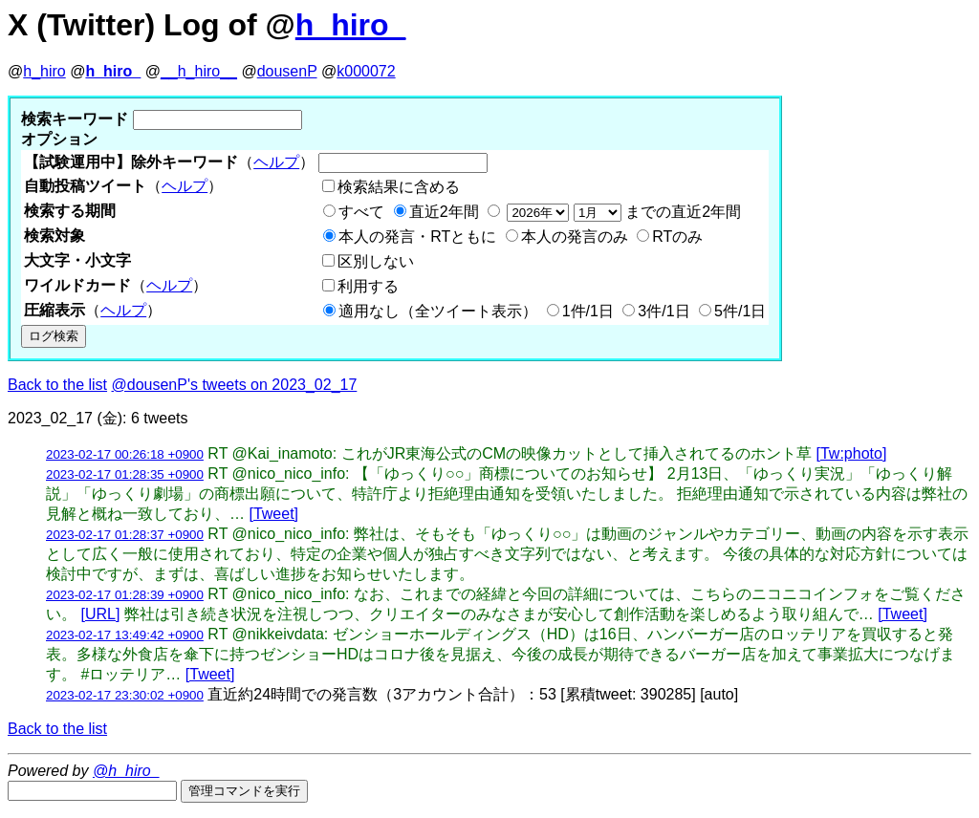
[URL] (100, 614)
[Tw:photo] (851, 453)
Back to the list (57, 385)
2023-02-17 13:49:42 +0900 (125, 635)
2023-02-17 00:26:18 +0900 (125, 454)
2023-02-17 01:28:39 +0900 (125, 595)
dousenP (287, 71)
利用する (368, 286)
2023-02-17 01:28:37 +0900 (125, 534)
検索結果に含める (398, 187)
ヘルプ (276, 162)
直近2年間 (444, 212)
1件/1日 (588, 311)
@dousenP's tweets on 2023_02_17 (235, 385)
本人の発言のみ (574, 236)
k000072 (366, 71)
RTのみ (677, 236)
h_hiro (44, 71)
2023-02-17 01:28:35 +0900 (125, 474)
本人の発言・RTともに (417, 236)
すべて (361, 212)
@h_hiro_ (126, 771)
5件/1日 (740, 311)
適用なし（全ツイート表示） (437, 311)
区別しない (375, 261)
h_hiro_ (350, 25)
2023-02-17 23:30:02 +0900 (125, 695)
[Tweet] (273, 514)
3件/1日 (663, 311)
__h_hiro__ (199, 71)
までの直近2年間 (622, 212)
